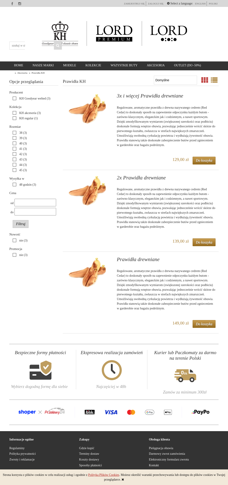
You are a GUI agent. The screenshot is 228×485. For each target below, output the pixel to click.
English (200, 3)
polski (213, 3)
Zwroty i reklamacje (22, 459)
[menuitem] (18, 65)
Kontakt (154, 465)
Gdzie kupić (86, 448)
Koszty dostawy (89, 459)
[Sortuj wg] (175, 80)
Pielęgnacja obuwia (161, 448)
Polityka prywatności (22, 453)
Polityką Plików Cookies (103, 475)
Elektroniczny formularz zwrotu (169, 459)
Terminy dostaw (89, 453)
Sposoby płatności (90, 465)
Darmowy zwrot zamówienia (167, 453)
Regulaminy (16, 448)
